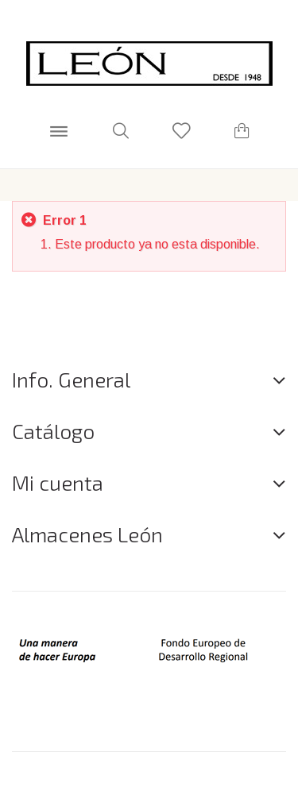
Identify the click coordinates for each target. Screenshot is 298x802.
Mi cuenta (57, 482)
